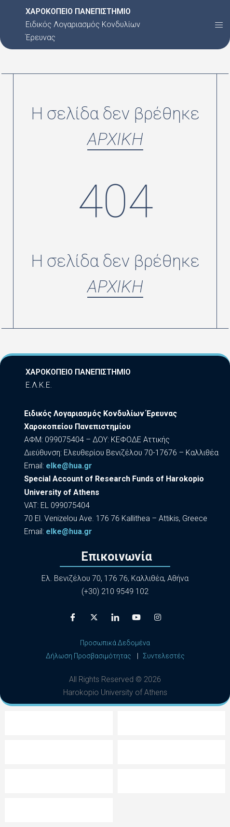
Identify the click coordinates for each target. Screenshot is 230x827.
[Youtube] (136, 617)
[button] (219, 24)
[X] (94, 617)
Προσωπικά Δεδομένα (115, 643)
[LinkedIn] (115, 617)
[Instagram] (157, 617)
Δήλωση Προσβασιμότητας (88, 656)
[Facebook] (73, 617)
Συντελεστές (164, 656)
